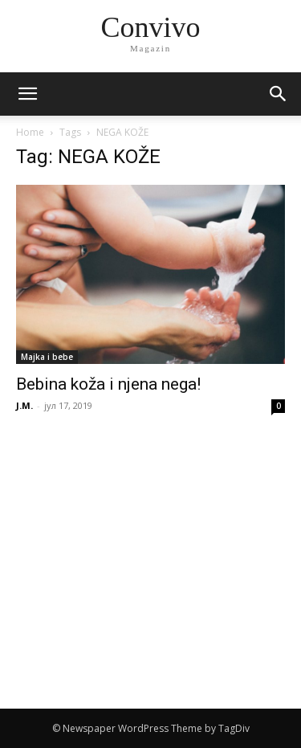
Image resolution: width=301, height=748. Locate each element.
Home (30, 132)
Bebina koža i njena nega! (108, 384)
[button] (278, 94)
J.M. (24, 405)
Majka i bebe (47, 356)
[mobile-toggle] (27, 94)
